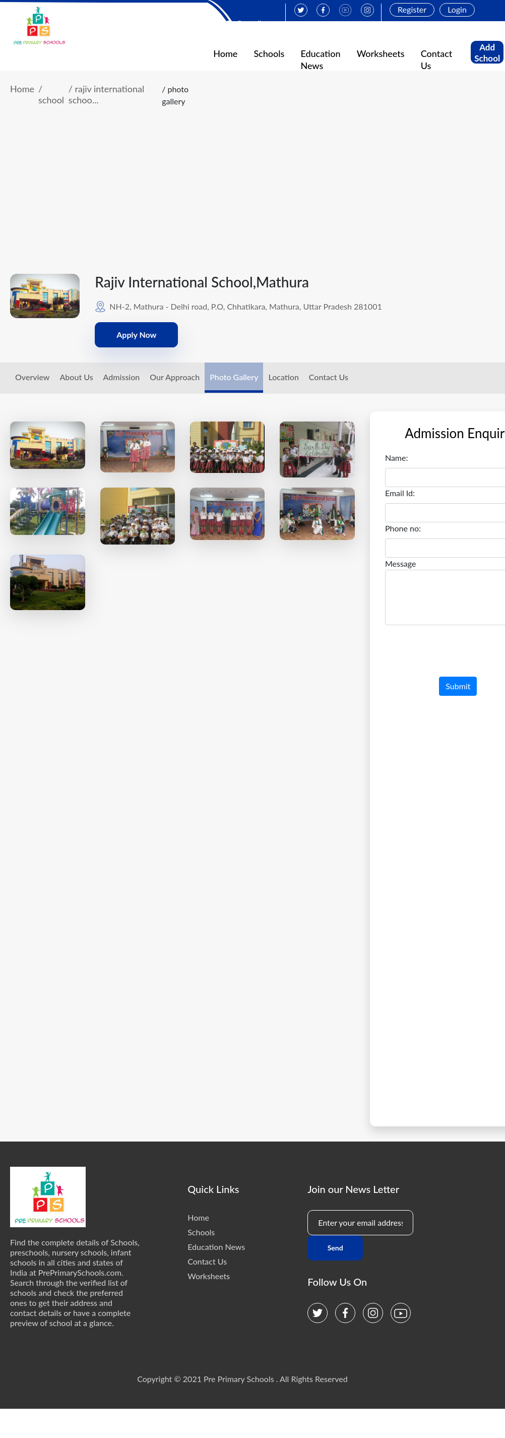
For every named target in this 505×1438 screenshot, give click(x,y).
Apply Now (136, 334)
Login (457, 9)
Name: (396, 457)
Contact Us (328, 377)
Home (225, 53)
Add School (487, 53)
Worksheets (381, 53)
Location (283, 377)
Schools (269, 53)
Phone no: (403, 528)
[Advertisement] (242, 198)
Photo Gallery (234, 377)
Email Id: (400, 493)
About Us (76, 377)
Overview (32, 377)
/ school (51, 94)
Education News (216, 1246)
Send (335, 1247)
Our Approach (175, 377)
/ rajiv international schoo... (106, 94)
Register (412, 9)
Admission (121, 377)
